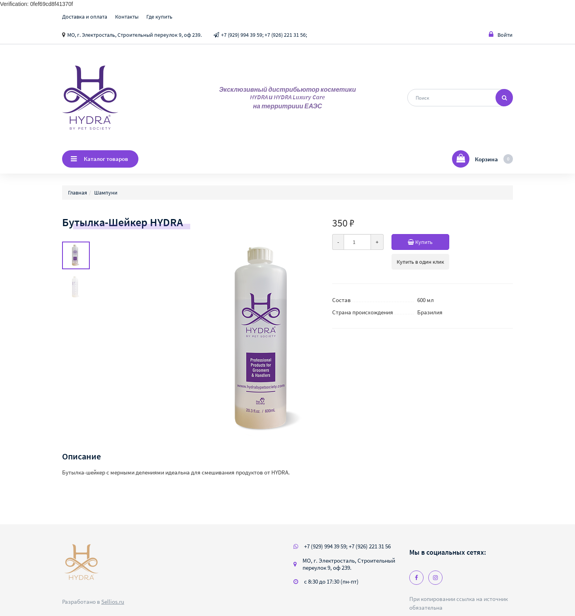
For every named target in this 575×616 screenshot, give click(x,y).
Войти (501, 34)
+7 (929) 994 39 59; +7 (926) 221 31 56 (347, 546)
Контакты (126, 16)
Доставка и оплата (84, 16)
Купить (428, 241)
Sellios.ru (112, 601)
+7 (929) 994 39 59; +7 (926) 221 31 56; (264, 34)
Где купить (159, 16)
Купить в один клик (420, 261)
